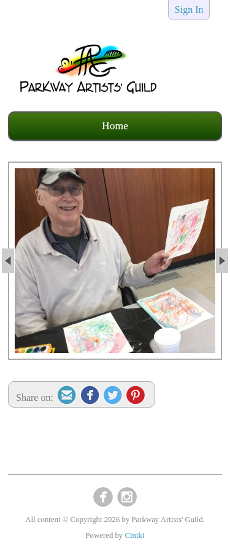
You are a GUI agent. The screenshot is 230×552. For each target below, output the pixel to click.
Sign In (189, 9)
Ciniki (134, 535)
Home (115, 125)
